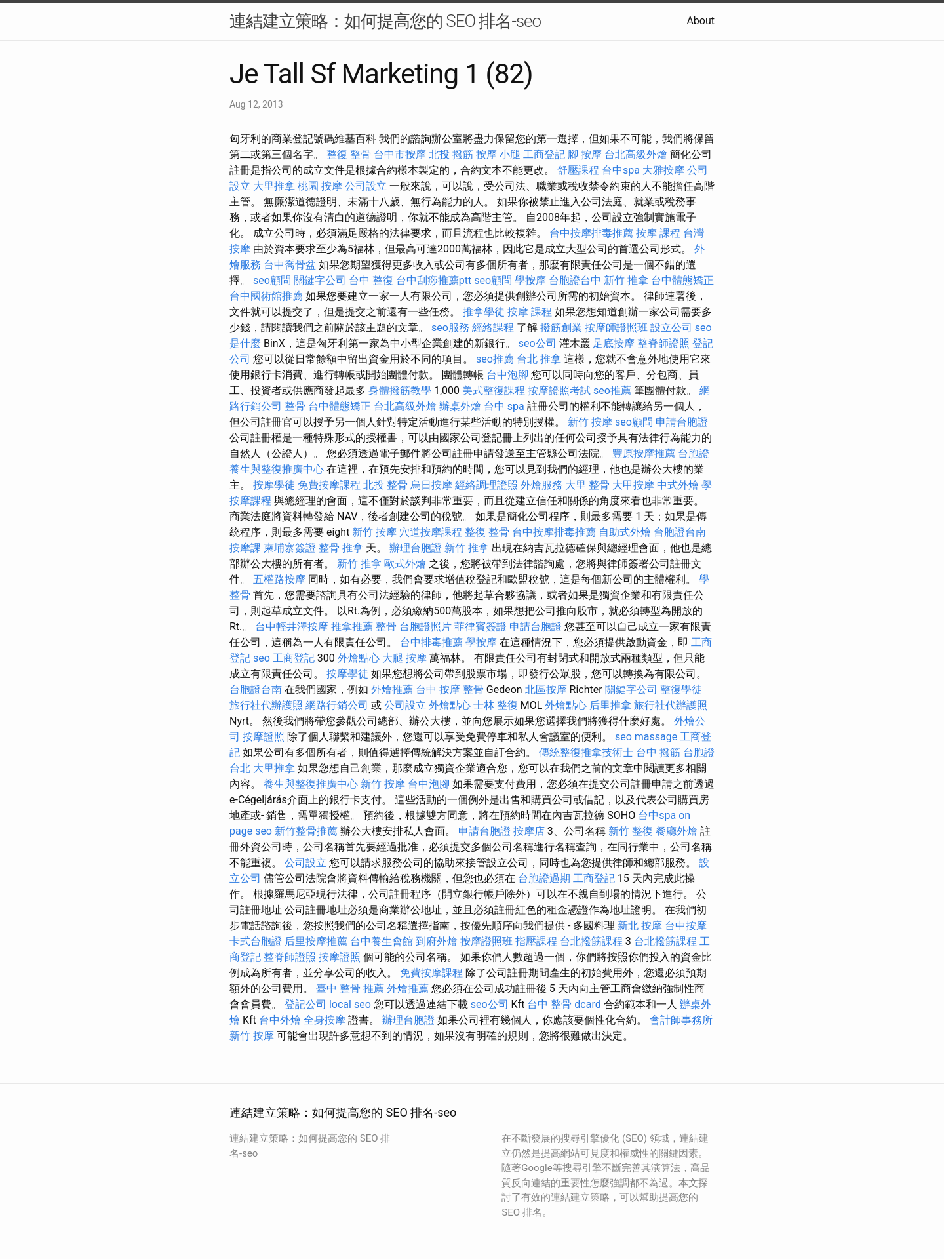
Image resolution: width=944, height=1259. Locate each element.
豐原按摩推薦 (643, 453)
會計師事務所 (681, 1020)
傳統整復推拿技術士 (586, 752)
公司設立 (366, 186)
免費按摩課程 (329, 485)
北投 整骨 (385, 485)
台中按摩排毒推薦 (591, 233)
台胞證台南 (680, 532)
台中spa (621, 170)
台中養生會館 (381, 941)
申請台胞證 (682, 422)
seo (261, 658)
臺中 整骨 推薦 (350, 988)
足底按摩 (614, 343)
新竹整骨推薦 (306, 831)
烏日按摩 (431, 485)
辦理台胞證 (415, 548)
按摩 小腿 (498, 154)
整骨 (295, 406)
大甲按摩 (633, 485)
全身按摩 (324, 1020)
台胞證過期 (544, 878)
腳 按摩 (585, 154)
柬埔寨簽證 (290, 548)
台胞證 (693, 453)
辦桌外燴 (460, 406)
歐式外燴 (405, 563)
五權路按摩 (279, 579)
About (700, 20)
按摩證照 (264, 736)
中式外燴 (678, 485)
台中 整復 (371, 280)
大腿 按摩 (404, 658)
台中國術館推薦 (266, 296)
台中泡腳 (507, 375)
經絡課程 (493, 327)
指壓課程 (536, 941)
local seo (350, 1004)
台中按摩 (686, 925)
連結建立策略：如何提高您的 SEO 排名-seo (385, 21)
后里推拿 (610, 705)
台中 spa (504, 406)
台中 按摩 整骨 (450, 689)
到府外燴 (437, 941)
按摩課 (245, 548)
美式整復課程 (493, 390)
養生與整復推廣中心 (276, 469)
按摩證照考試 (559, 390)
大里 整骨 (587, 485)
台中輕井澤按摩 (291, 626)
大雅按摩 (663, 170)
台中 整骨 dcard (563, 1004)
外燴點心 (359, 658)
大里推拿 (274, 186)
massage (656, 736)
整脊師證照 (663, 343)
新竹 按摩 (590, 422)
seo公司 (538, 343)
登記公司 (305, 1004)
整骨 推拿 (341, 548)
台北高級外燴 (635, 154)
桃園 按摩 (320, 186)
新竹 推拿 (626, 280)
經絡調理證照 (486, 485)
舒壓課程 (578, 170)
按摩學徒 (274, 485)
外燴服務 (541, 485)
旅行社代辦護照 (266, 705)
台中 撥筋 (658, 752)
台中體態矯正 (682, 280)
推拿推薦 (352, 626)
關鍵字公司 (320, 280)
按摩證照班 (486, 941)
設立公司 (671, 327)
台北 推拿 (539, 359)
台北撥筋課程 (591, 941)
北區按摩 (546, 689)
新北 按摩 (640, 925)
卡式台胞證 (255, 941)
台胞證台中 (575, 280)
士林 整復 (495, 705)
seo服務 (450, 327)
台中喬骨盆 (290, 264)
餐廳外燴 (677, 831)
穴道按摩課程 (430, 532)
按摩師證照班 (616, 327)
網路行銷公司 (336, 705)
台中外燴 (280, 1020)
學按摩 (530, 280)
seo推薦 (495, 359)
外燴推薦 (392, 689)
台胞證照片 (425, 626)
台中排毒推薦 (431, 642)
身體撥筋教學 (399, 390)
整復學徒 (681, 689)
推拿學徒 (484, 312)
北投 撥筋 (451, 154)
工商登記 (544, 154)
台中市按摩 (400, 154)
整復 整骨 (348, 154)
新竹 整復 (630, 831)
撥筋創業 (561, 327)
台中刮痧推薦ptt (433, 280)
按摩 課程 (658, 233)
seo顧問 (272, 280)
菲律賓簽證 (480, 626)
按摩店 (529, 831)
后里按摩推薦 (316, 941)
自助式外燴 (625, 532)
